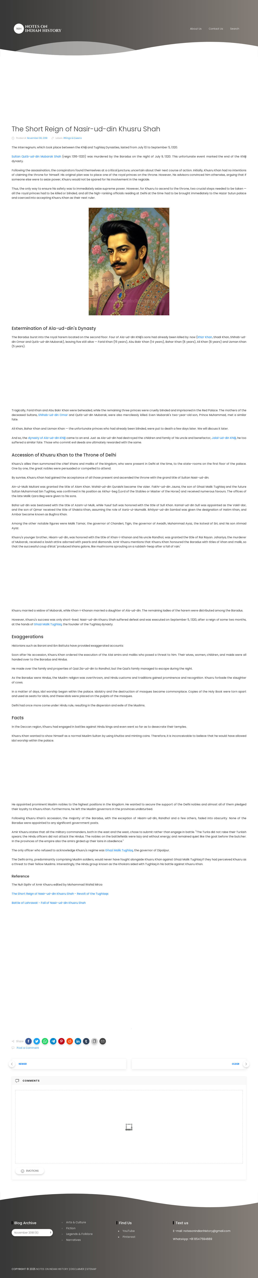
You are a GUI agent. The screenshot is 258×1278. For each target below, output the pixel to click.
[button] (28, 1041)
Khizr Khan (204, 337)
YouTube (129, 1231)
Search (234, 28)
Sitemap (91, 1269)
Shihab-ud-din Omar (53, 415)
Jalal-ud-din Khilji (224, 438)
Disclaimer (77, 1269)
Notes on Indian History (52, 1269)
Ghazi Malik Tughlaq (48, 624)
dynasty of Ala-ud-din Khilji (47, 438)
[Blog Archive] (32, 1232)
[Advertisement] (129, 91)
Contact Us (216, 28)
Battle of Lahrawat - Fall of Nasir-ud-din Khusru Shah (49, 903)
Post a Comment (27, 1048)
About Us (196, 28)
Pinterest (129, 1237)
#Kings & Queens (72, 138)
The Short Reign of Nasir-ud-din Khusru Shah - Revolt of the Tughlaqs (60, 894)
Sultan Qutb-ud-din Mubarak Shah (36, 156)
